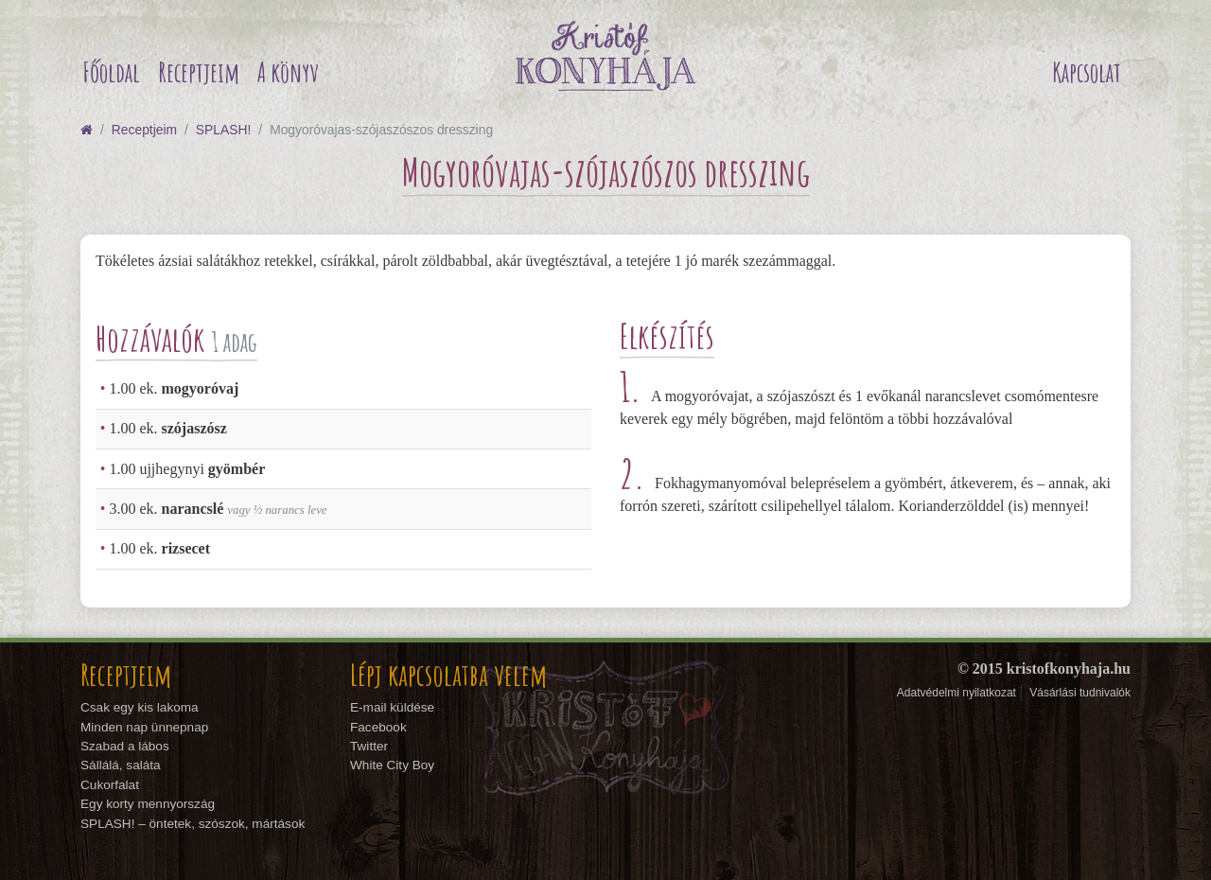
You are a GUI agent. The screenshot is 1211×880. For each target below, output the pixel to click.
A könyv (288, 73)
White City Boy (392, 765)
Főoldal (111, 73)
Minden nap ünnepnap (144, 727)
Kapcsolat (1086, 73)
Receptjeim (198, 73)
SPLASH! (223, 129)
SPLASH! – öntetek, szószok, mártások (192, 824)
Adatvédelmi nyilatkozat (956, 692)
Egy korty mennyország (147, 804)
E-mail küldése (392, 707)
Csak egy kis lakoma (139, 707)
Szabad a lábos (124, 746)
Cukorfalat (109, 785)
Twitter (369, 746)
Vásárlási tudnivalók (1080, 692)
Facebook (378, 727)
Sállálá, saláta (120, 765)
